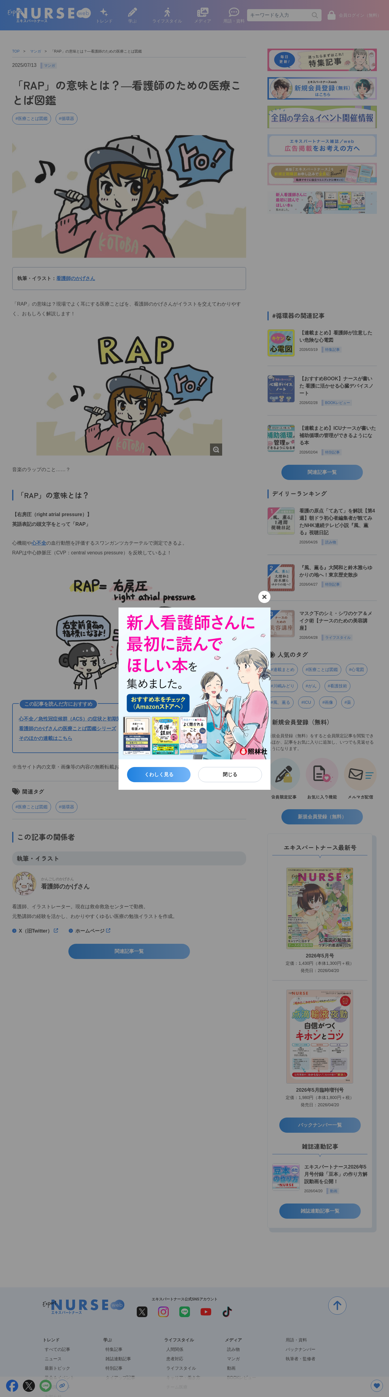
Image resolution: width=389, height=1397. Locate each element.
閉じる (230, 774)
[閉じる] (264, 597)
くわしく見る (159, 774)
